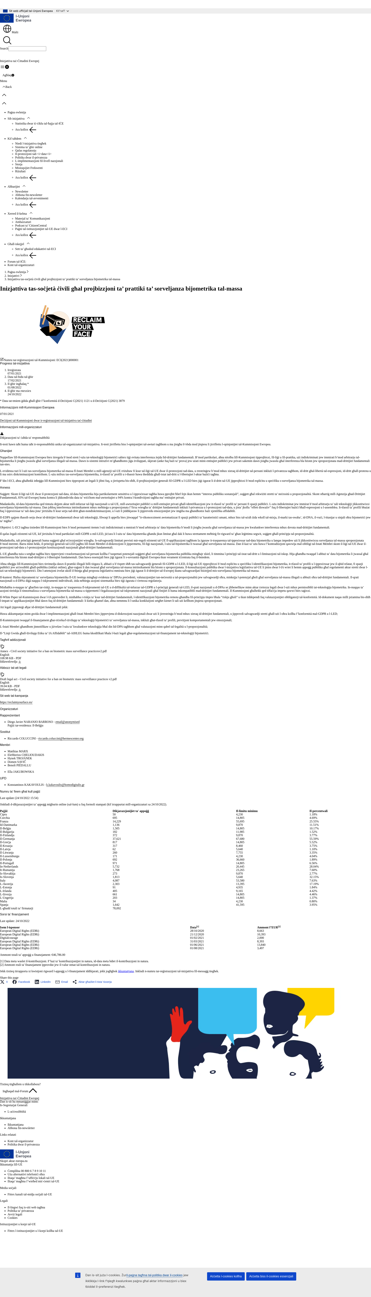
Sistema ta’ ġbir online (28, 147)
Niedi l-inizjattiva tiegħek (30, 143)
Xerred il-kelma (17, 213)
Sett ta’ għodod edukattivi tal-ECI (35, 249)
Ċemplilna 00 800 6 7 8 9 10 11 (27, 1170)
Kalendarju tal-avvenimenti (31, 198)
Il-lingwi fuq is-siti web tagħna (26, 1207)
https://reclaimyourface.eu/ (16, 702)
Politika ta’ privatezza (21, 1210)
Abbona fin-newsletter (28, 194)
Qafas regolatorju (25, 150)
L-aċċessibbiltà (17, 1111)
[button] (5, 982)
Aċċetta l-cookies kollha (226, 1276)
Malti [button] (10, 32)
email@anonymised (67, 721)
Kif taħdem (14, 138)
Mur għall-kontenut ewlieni (19, 4)
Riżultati (20, 171)
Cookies (12, 1217)
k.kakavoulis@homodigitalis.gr (65, 784)
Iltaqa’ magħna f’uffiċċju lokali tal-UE (31, 1177)
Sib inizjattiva (16, 118)
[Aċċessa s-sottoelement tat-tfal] (28, 118)
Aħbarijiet (14, 186)
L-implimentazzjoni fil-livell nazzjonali (39, 160)
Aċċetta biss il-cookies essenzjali (271, 1276)
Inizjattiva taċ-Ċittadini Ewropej (19, 1098)
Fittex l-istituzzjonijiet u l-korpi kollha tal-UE (35, 1230)
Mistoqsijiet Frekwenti (29, 167)
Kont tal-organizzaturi (21, 265)
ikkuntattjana (126, 971)
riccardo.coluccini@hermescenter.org (60, 738)
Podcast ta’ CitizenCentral (31, 225)
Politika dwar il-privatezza (31, 157)
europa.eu (22, 1160)
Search (4, 48)
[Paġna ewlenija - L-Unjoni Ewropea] (15, 18)
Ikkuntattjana (15, 1124)
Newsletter (21, 191)
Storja (18, 164)
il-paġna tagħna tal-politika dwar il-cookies (154, 1275)
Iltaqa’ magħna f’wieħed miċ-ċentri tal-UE (33, 1181)
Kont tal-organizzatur (21, 1141)
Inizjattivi (13, 275)
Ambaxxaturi (23, 222)
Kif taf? (62, 10)
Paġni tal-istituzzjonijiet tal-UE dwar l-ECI (41, 228)
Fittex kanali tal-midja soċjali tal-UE (30, 1194)
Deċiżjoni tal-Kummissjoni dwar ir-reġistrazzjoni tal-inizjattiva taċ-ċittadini (46, 420)
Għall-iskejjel (16, 244)
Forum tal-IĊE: (17, 261)
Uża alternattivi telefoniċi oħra (26, 1174)
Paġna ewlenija (17, 112)
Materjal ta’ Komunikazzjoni (32, 218)
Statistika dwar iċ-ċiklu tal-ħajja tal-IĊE (39, 123)
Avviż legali (15, 1214)
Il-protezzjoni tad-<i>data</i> (33, 153)
